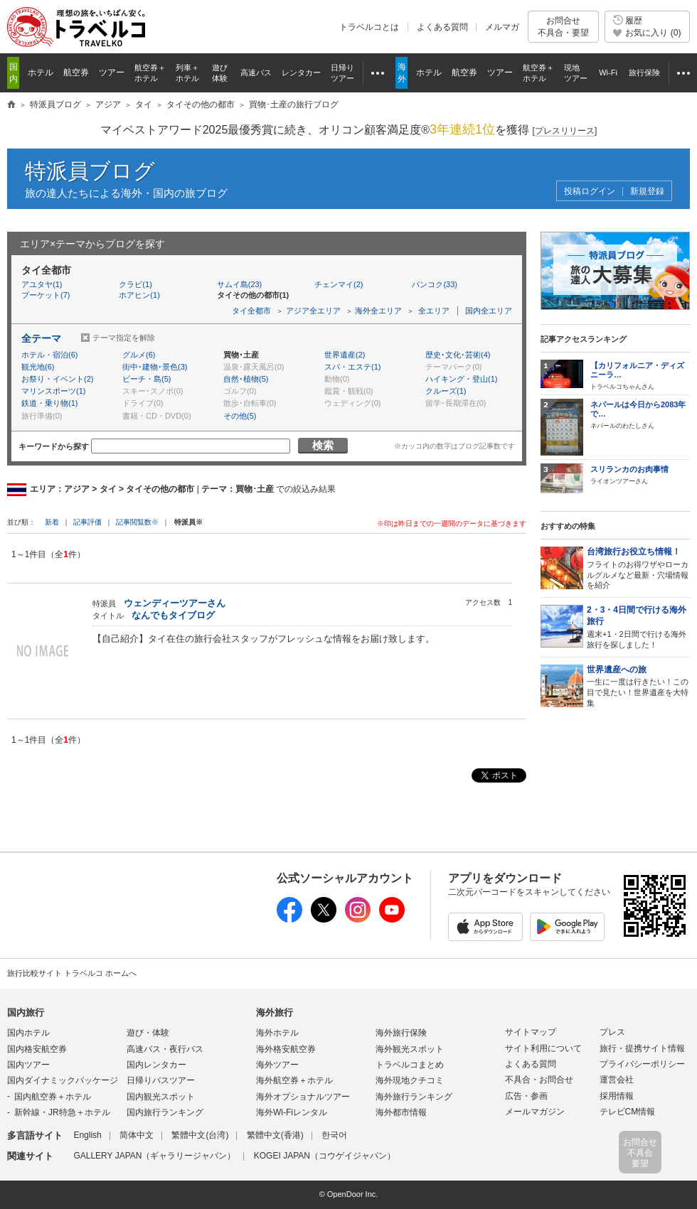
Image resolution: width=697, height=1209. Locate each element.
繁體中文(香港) (275, 1135)
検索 (323, 445)
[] (565, 131)
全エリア (433, 310)
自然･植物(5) (245, 379)
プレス (612, 1032)
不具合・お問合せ (539, 1080)
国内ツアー (28, 1065)
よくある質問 (442, 27)
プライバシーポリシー (642, 1064)
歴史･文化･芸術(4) (457, 354)
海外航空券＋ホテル (294, 1080)
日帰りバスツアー (161, 1080)
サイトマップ (530, 1032)
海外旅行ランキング (414, 1097)
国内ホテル (28, 1033)
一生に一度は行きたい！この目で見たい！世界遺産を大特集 (638, 685)
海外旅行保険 (401, 1033)
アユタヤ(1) (41, 284)
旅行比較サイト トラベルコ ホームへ (72, 973)
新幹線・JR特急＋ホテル (62, 1112)
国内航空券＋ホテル (52, 1097)
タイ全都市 (251, 310)
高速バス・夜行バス (165, 1049)
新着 (53, 522)
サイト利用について (543, 1048)
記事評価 (87, 522)
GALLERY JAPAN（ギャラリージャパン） (154, 1156)
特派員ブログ (90, 171)
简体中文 (136, 1135)
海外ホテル (277, 1033)
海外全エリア (378, 310)
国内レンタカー (156, 1065)
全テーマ (41, 338)
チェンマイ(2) (338, 284)
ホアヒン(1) (139, 295)
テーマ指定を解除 (123, 337)
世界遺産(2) (344, 354)
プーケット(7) (45, 295)
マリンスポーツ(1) (53, 391)
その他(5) (239, 416)
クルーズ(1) (445, 391)
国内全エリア (488, 310)
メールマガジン (535, 1112)
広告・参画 (526, 1096)
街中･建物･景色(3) (154, 366)
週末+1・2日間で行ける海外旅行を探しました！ (638, 626)
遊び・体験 (148, 1033)
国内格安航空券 (37, 1049)
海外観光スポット (410, 1049)
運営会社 (617, 1080)
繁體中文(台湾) (199, 1135)
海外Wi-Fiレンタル (291, 1112)
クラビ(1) (135, 284)
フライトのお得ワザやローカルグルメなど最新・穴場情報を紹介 (638, 567)
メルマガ (502, 27)
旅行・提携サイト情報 (642, 1048)
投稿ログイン (589, 191)
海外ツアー (277, 1065)
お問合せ (563, 27)
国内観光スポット (161, 1097)
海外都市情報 (401, 1112)
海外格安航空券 (286, 1049)
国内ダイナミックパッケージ (62, 1080)
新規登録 (647, 191)
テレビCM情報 (628, 1112)
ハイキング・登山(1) (461, 379)
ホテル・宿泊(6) (49, 354)
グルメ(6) (138, 354)
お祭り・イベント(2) (57, 379)
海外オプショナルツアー (303, 1097)
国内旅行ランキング (165, 1112)
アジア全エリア (313, 310)
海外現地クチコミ (410, 1080)
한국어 (334, 1135)
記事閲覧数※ (137, 522)
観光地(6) (37, 366)
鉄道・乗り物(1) (49, 403)
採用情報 (617, 1096)
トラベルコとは (369, 27)
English (87, 1135)
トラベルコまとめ (410, 1065)
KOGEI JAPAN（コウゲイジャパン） (324, 1156)
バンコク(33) (434, 284)
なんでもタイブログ (173, 615)
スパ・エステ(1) (352, 366)
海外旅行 (274, 1012)
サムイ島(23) (239, 284)
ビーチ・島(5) (146, 379)
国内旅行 (25, 1012)
